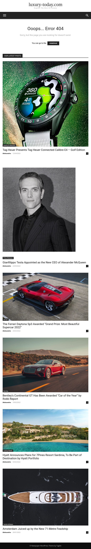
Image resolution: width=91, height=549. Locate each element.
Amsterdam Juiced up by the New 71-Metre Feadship (35, 528)
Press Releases (8, 258)
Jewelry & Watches (9, 145)
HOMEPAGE (53, 43)
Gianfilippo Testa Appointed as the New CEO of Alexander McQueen (44, 262)
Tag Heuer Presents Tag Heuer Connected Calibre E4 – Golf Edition (44, 149)
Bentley (5, 391)
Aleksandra (7, 153)
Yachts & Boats (8, 524)
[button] (4, 15)
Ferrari (5, 319)
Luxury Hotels (7, 450)
